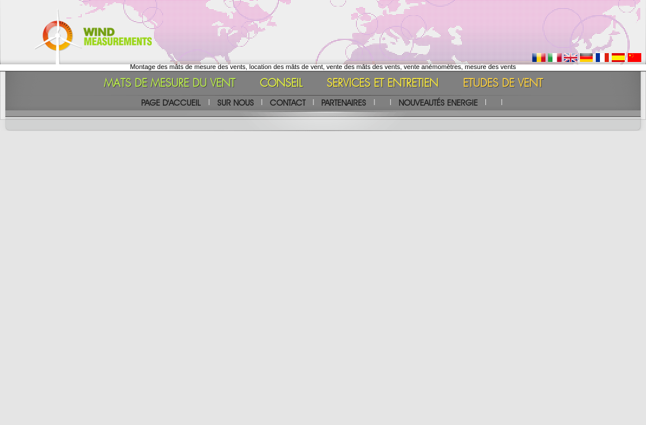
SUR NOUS (235, 103)
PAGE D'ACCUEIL (171, 103)
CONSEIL (281, 84)
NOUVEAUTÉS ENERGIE (438, 103)
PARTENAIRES (343, 103)
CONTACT (287, 103)
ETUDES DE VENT (503, 84)
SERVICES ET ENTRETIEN (382, 84)
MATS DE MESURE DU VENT (169, 84)
